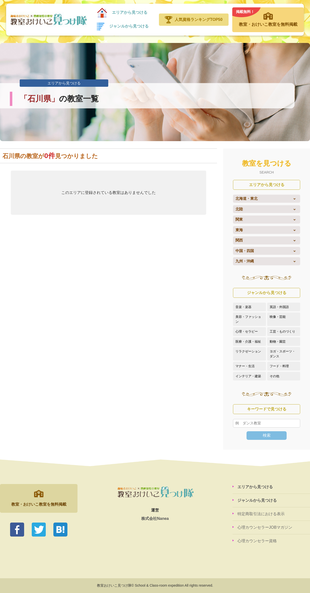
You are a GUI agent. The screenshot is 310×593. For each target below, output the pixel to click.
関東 (239, 219)
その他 (274, 376)
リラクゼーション (248, 351)
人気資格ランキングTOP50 (198, 19)
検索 (267, 435)
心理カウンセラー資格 (257, 541)
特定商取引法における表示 (261, 514)
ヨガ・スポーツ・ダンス (282, 354)
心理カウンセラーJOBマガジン (264, 527)
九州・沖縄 (244, 261)
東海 (239, 230)
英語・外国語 (279, 307)
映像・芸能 (278, 317)
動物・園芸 (278, 341)
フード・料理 (279, 366)
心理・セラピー (246, 331)
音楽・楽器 (243, 307)
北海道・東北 (246, 198)
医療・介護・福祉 (248, 341)
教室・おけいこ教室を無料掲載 (268, 17)
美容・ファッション (248, 319)
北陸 (239, 209)
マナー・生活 (245, 366)
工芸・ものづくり (282, 331)
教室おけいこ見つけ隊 (48, 19)
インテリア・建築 (248, 376)
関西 (239, 240)
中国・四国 (244, 251)
